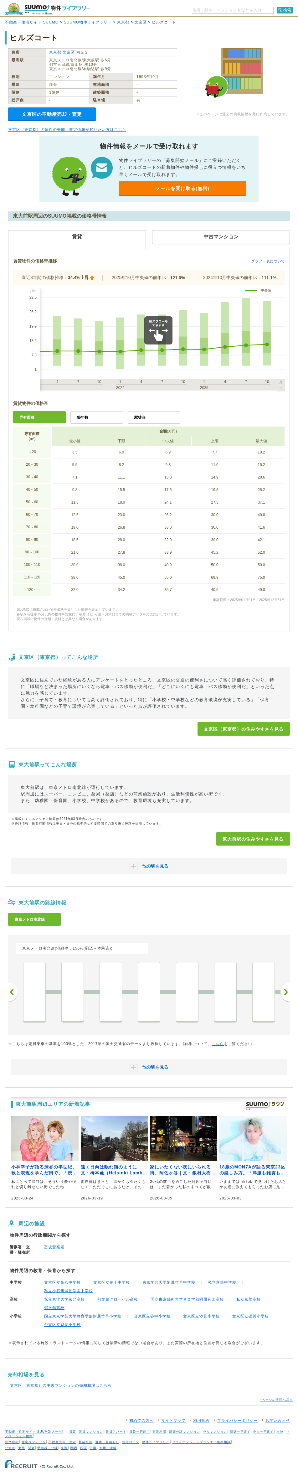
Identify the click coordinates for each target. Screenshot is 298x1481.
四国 (83, 1448)
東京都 (123, 22)
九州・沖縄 (107, 1448)
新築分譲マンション (184, 1431)
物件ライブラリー (156, 1442)
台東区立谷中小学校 (152, 1316)
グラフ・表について (268, 261)
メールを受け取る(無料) (182, 188)
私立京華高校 (248, 1299)
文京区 (141, 22)
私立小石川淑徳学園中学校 (68, 1291)
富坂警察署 (54, 1247)
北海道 (10, 1448)
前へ (13, 992)
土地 (279, 1431)
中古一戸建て (263, 1431)
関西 (73, 1448)
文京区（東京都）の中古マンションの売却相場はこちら (61, 1385)
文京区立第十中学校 (111, 1282)
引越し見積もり (107, 1442)
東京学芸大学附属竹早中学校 (168, 1282)
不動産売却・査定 (62, 1442)
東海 (64, 1448)
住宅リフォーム (34, 1442)
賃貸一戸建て (139, 1431)
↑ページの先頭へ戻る (276, 1399)
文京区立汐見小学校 (201, 1316)
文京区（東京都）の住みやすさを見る (244, 729)
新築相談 (85, 1442)
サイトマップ (173, 1420)
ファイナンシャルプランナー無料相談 (201, 1442)
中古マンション (215, 1431)
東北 (21, 1448)
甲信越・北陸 (47, 1448)
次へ (285, 992)
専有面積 (26, 417)
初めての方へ (141, 1420)
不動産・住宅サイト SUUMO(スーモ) (34, 1431)
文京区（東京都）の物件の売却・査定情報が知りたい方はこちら (67, 129)
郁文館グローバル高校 (117, 1299)
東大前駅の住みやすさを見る (253, 838)
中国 (93, 1448)
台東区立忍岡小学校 (62, 1325)
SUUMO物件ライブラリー (88, 22)
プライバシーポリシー (237, 1420)
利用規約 (201, 1420)
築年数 (82, 417)
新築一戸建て (240, 1431)
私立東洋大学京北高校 (64, 1299)
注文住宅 (12, 1442)
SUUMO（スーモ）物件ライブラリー (47, 9)
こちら (218, 1044)
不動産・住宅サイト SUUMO (32, 22)
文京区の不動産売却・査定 (52, 114)
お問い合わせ (277, 1420)
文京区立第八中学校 (62, 1282)
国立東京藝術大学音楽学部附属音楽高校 (187, 1299)
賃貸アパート (116, 1431)
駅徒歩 (140, 417)
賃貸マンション (91, 1431)
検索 (287, 10)
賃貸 (72, 1431)
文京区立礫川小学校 (250, 1316)
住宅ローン (130, 1442)
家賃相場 (159, 1431)
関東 (31, 1448)
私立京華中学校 (222, 1282)
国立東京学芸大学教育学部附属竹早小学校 (82, 1316)
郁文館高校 (54, 1308)
